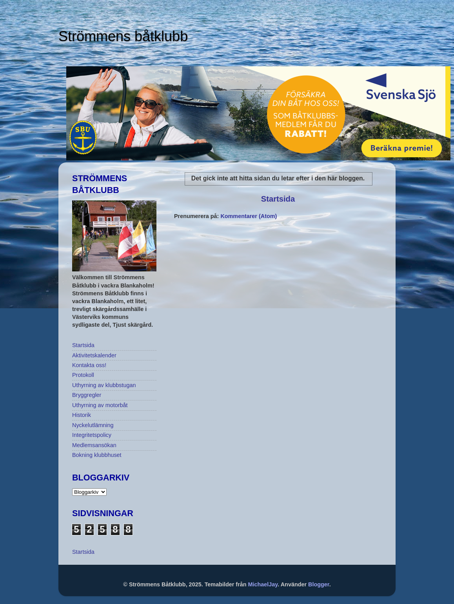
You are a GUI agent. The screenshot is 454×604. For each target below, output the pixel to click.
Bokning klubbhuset (97, 455)
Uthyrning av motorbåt (100, 405)
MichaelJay (263, 584)
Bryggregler (86, 395)
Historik (81, 415)
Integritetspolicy (91, 435)
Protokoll (83, 375)
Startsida (278, 199)
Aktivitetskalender (94, 355)
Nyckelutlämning (93, 425)
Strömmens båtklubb (123, 36)
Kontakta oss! (89, 365)
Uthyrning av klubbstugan (104, 385)
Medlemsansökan (94, 445)
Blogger (318, 584)
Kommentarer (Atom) (248, 216)
